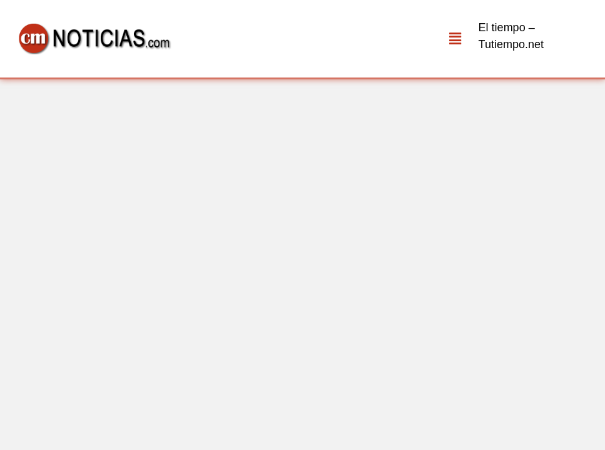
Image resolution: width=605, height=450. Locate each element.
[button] (454, 39)
